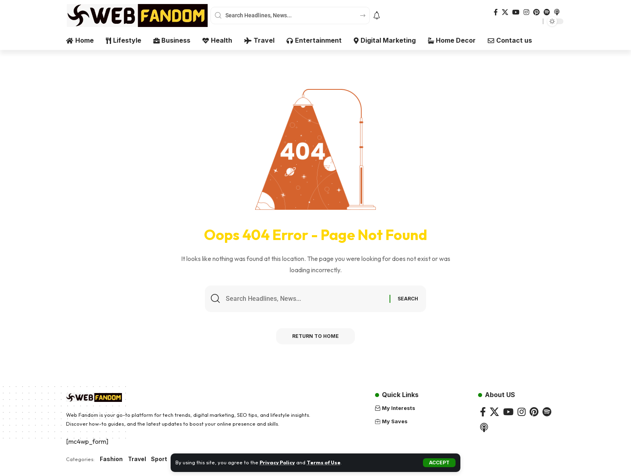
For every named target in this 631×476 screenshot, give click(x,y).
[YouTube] (516, 12)
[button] (439, 462)
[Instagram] (526, 12)
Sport (159, 459)
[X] (505, 12)
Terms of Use (325, 462)
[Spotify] (547, 12)
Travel (137, 459)
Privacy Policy (278, 462)
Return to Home (315, 336)
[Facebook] (496, 12)
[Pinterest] (536, 12)
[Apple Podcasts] (557, 12)
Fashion (111, 459)
